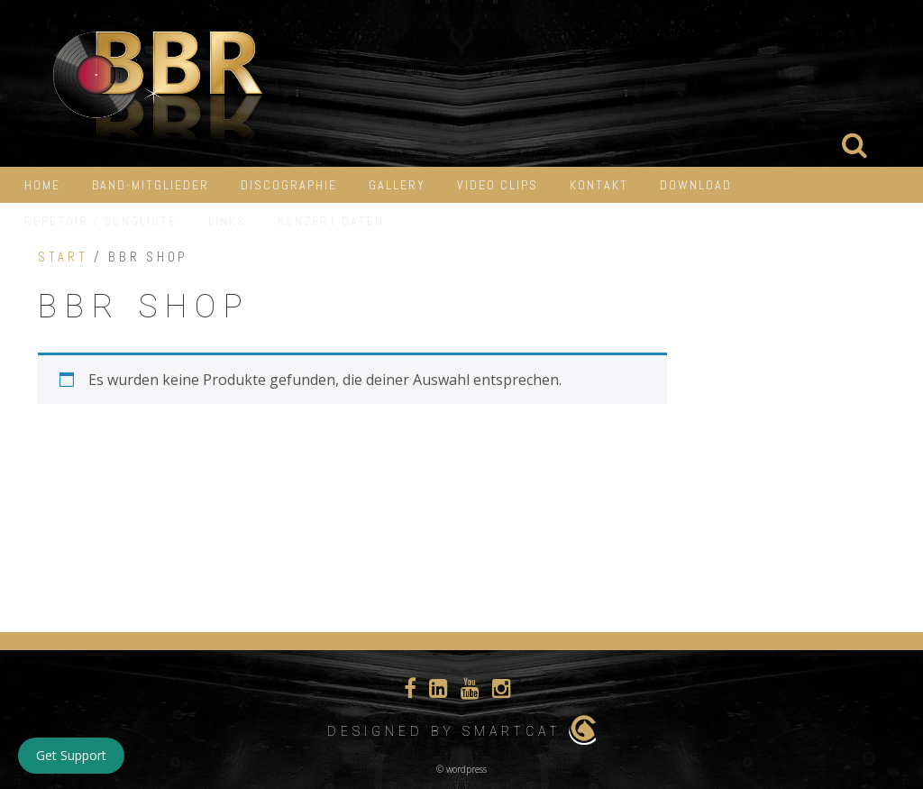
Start (62, 257)
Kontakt (599, 185)
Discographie (289, 185)
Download (696, 185)
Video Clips (497, 185)
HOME (42, 185)
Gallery (397, 185)
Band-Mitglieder (150, 185)
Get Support (71, 755)
